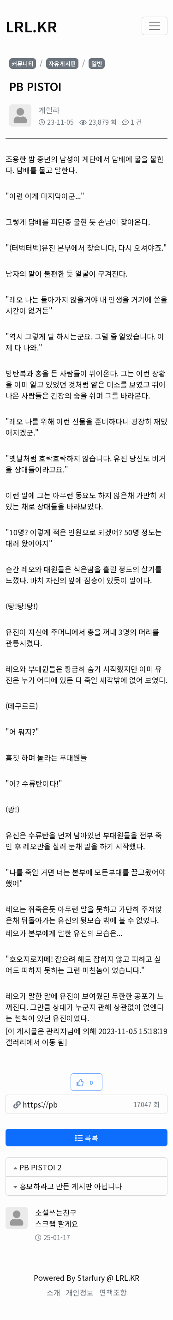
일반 (96, 63)
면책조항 (113, 1292)
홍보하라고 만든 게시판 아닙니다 (70, 1186)
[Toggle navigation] (154, 26)
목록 (86, 1137)
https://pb (35, 1104)
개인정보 (80, 1292)
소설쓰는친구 (56, 1212)
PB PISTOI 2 (40, 1167)
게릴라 (49, 109)
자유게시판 (62, 63)
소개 (53, 1292)
